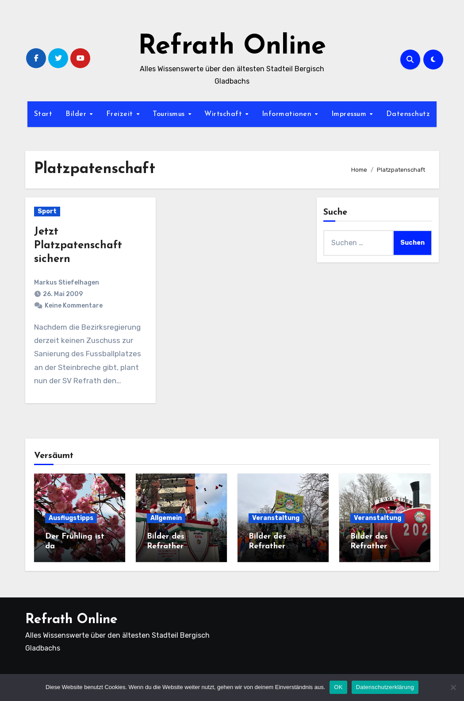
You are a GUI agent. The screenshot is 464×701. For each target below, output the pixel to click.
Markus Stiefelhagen (66, 282)
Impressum (350, 114)
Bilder (77, 114)
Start (43, 114)
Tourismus (170, 114)
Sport (47, 211)
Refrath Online (232, 47)
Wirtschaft (224, 114)
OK (338, 687)
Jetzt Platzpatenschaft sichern (78, 246)
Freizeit (121, 114)
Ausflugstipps (71, 518)
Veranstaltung (275, 518)
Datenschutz (408, 114)
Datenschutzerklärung (385, 687)
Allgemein (166, 518)
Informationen (288, 114)
